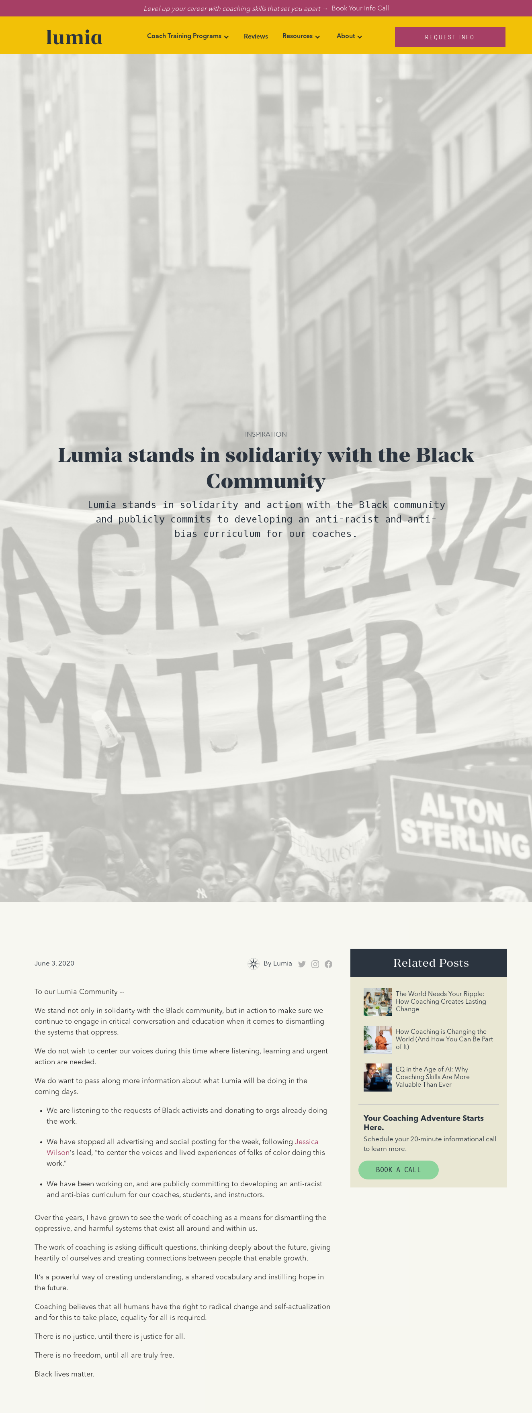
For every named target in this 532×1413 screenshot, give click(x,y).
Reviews (256, 37)
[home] (74, 37)
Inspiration (266, 434)
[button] (188, 37)
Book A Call (398, 1170)
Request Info (450, 37)
